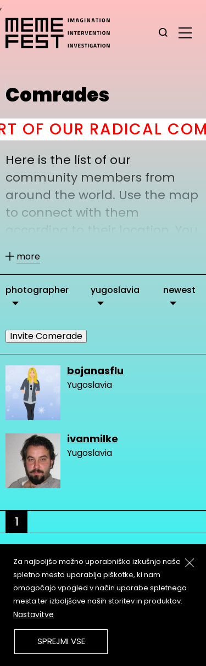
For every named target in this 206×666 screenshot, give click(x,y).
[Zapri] (190, 563)
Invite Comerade (46, 336)
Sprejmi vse (61, 641)
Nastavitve (33, 614)
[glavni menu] (185, 32)
